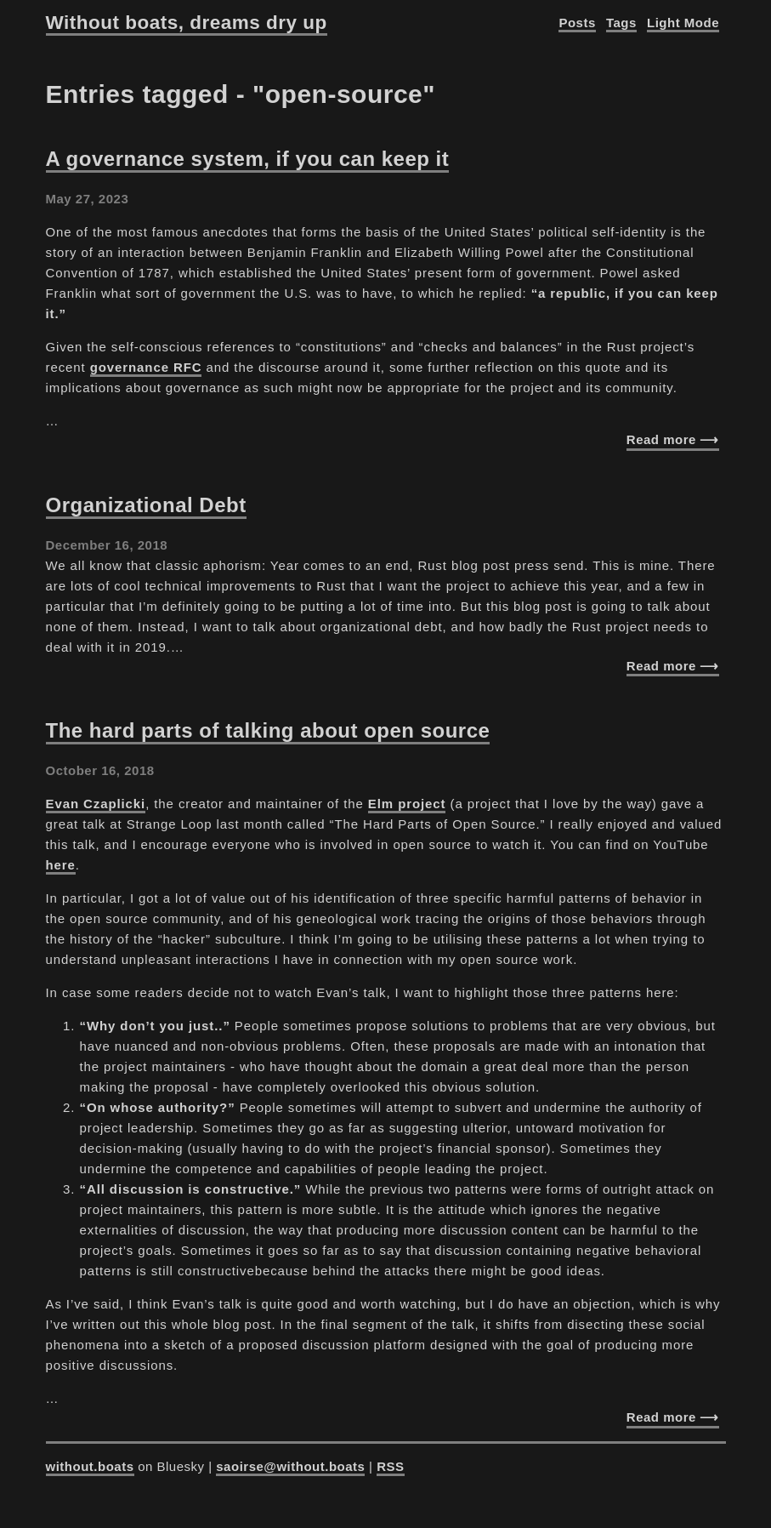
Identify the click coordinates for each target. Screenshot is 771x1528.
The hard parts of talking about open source (268, 730)
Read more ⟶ (672, 439)
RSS (390, 1466)
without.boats (90, 1466)
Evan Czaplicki (96, 803)
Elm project (407, 803)
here (61, 865)
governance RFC (146, 367)
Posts (576, 22)
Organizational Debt (146, 504)
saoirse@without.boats (290, 1466)
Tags (621, 22)
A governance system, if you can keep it (248, 158)
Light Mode (683, 22)
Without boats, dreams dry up (186, 22)
